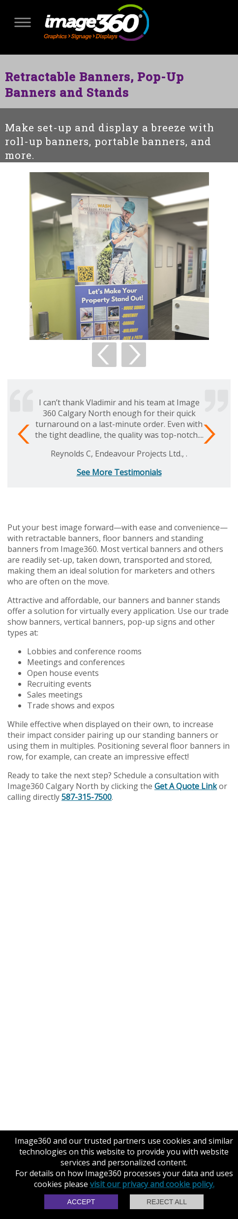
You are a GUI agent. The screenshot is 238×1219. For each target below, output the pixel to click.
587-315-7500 (86, 797)
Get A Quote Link (185, 786)
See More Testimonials (119, 472)
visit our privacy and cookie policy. (152, 1184)
